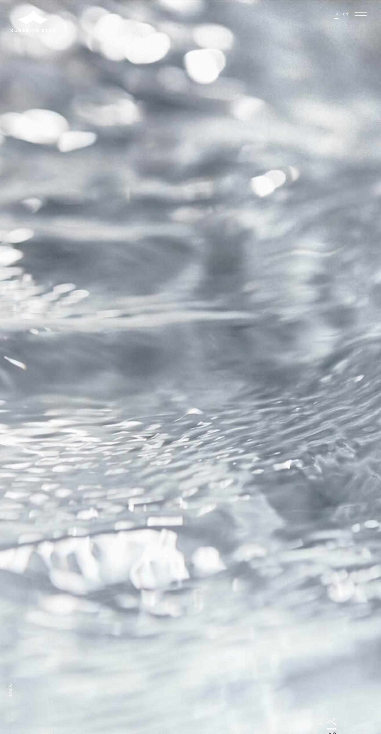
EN (345, 14)
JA (336, 14)
